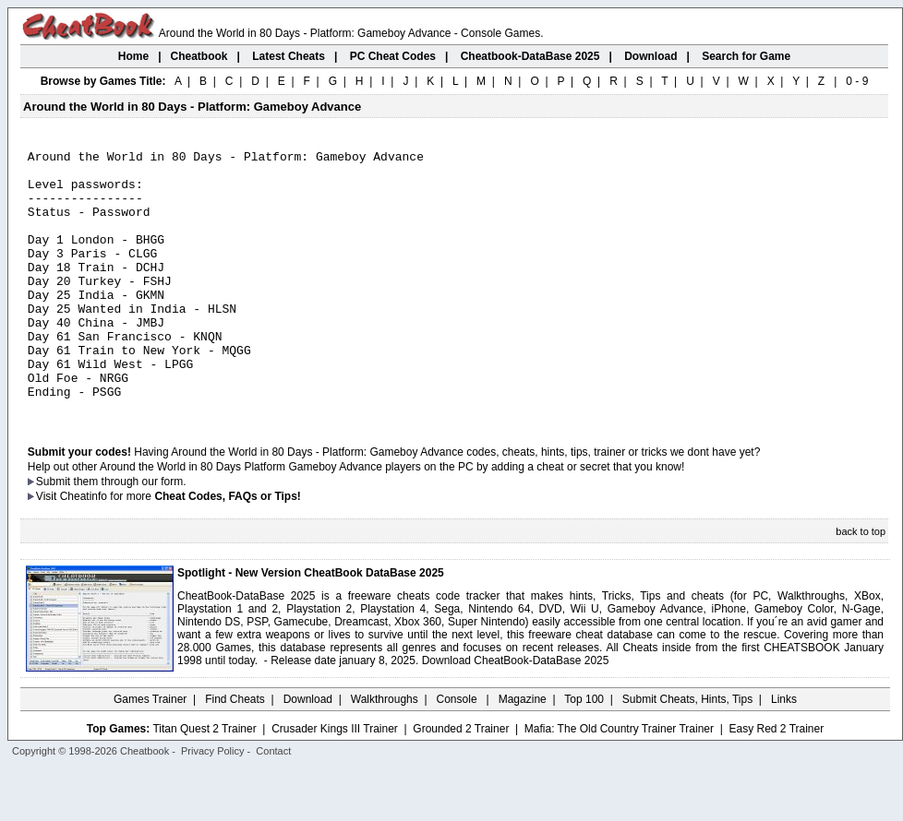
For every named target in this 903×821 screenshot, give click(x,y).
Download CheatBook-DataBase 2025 (515, 713)
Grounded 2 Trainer (461, 781)
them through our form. (130, 534)
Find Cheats (235, 751)
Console (458, 751)
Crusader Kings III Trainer (334, 781)
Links (784, 751)
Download (307, 751)
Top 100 (584, 751)
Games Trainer (150, 751)
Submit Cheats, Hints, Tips (687, 751)
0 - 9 (857, 81)
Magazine (523, 751)
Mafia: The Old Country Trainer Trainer (619, 781)
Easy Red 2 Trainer (776, 781)
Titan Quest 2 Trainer (204, 781)
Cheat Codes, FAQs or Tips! (227, 548)
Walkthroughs (384, 751)
